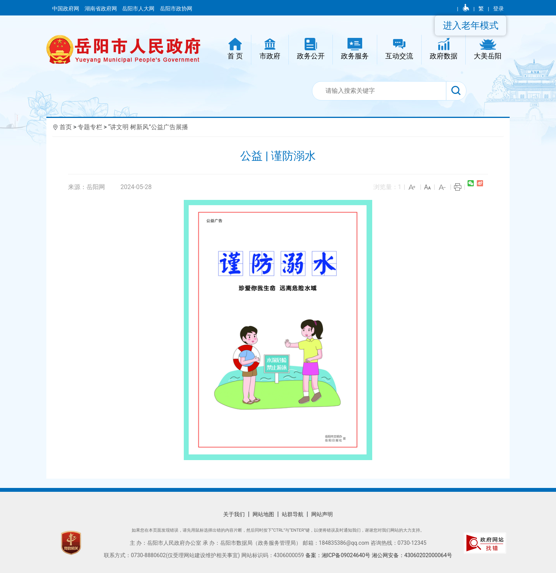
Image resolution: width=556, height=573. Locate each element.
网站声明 (322, 514)
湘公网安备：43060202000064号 (412, 555)
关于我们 (234, 514)
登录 (498, 8)
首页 (65, 127)
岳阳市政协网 (176, 8)
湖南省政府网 (101, 8)
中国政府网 (66, 8)
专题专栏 (90, 127)
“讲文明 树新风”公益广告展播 (148, 127)
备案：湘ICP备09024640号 (338, 555)
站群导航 (292, 514)
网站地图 (263, 514)
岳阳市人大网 (139, 8)
